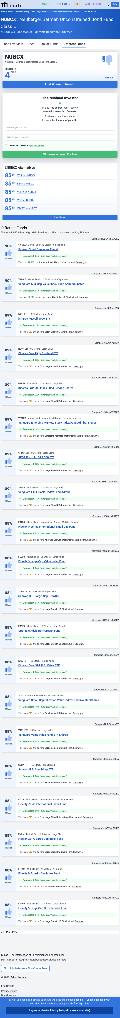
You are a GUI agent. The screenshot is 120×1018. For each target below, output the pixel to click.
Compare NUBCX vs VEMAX (105, 412)
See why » (81, 262)
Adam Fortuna (18, 977)
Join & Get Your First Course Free (25, 968)
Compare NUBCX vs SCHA (106, 759)
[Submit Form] (60, 154)
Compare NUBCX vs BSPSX (105, 377)
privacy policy (37, 145)
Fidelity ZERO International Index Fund (42, 804)
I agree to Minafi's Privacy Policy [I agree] (59, 1010)
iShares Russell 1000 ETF (34, 318)
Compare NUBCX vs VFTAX (105, 481)
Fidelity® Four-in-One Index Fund (39, 873)
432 (14, 932)
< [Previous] (1, 932)
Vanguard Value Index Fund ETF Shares (43, 734)
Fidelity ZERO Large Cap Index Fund (40, 838)
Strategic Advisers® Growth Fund (39, 630)
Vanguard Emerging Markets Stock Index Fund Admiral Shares (57, 422)
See (108, 77)
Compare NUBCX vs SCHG (106, 585)
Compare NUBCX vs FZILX (106, 793)
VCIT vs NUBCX (25, 200)
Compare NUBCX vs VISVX (106, 689)
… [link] (5, 932)
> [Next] (16, 932)
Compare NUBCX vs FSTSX (105, 516)
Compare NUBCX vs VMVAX (105, 273)
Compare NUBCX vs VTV (107, 724)
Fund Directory (22, 11)
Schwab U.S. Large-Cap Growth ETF (40, 596)
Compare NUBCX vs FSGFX (105, 620)
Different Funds (74, 44)
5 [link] (7, 932)
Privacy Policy (9, 991)
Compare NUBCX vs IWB (107, 308)
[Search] (107, 4)
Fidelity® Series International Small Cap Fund (46, 526)
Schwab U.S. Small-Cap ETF (35, 769)
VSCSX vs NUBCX (27, 208)
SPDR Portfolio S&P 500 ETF (36, 457)
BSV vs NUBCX (25, 183)
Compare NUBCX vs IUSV (106, 655)
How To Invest (7, 11)
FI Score (8, 258)
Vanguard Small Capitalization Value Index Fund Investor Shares (58, 700)
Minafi (4, 954)
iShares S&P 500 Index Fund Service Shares (45, 388)
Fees (31, 44)
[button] (48, 4)
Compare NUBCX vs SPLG (106, 447)
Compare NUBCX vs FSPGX (105, 897)
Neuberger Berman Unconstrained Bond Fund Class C (56, 11)
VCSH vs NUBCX (26, 175)
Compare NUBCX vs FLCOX (105, 551)
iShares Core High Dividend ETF (38, 353)
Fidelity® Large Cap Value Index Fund (41, 561)
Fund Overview (12, 44)
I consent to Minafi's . (27, 145)
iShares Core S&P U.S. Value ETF (39, 665)
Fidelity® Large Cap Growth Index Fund (43, 908)
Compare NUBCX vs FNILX (106, 828)
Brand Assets (8, 995)
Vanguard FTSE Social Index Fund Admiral (44, 492)
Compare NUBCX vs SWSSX (105, 239)
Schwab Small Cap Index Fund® (38, 249)
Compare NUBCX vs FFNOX (105, 863)
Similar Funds (49, 44)
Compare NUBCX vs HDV (107, 343)
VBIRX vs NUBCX (26, 191)
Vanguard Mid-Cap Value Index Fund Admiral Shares (51, 284)
